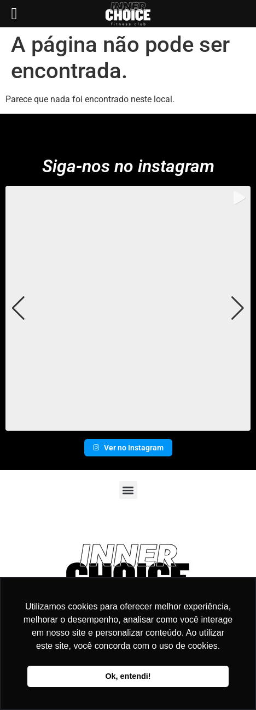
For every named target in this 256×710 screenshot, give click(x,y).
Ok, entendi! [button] (127, 676)
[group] (128, 308)
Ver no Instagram (128, 447)
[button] (128, 423)
